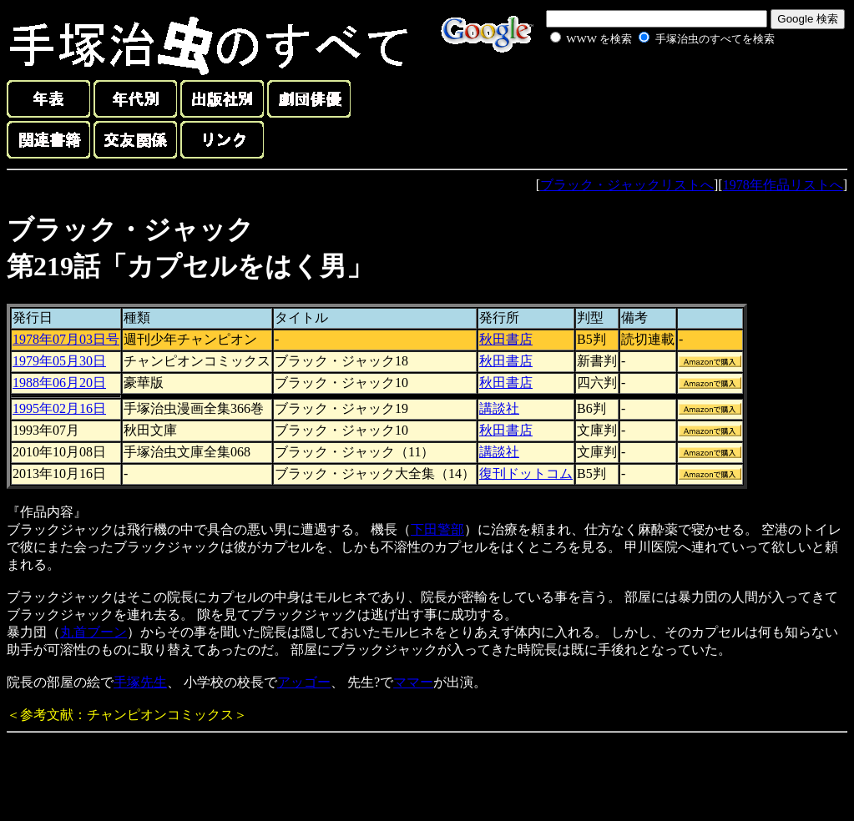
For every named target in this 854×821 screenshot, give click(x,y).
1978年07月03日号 (66, 339)
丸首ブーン (93, 632)
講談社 (499, 408)
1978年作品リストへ (783, 185)
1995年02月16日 (59, 408)
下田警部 (437, 529)
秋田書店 (506, 339)
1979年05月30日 (59, 361)
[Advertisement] (643, 87)
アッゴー (304, 682)
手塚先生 (140, 682)
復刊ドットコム (526, 473)
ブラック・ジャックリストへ (627, 185)
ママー (413, 682)
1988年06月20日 (59, 382)
